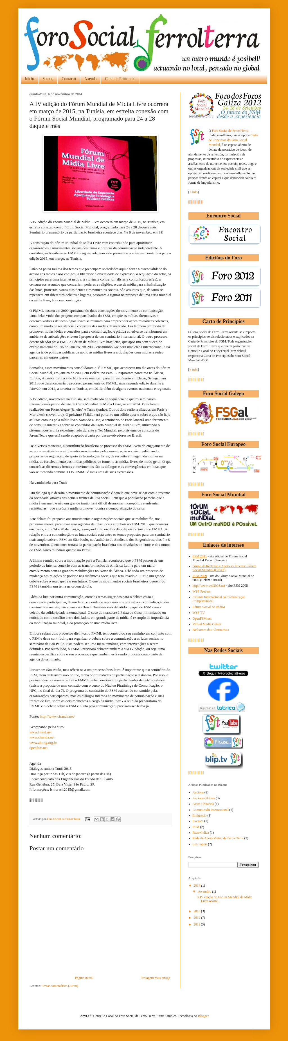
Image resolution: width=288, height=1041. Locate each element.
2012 (197, 918)
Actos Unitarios (203, 804)
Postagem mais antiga (155, 978)
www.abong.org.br (43, 742)
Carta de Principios (120, 79)
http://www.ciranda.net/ (57, 716)
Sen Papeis (200, 844)
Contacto (69, 79)
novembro (204, 891)
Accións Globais (204, 798)
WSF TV (199, 613)
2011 (197, 924)
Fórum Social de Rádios (209, 607)
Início (29, 79)
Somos (47, 79)
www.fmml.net (41, 732)
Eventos (198, 821)
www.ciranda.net (42, 737)
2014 (197, 885)
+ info (194, 192)
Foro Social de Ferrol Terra (64, 818)
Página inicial (84, 978)
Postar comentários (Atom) (60, 986)
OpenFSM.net (202, 618)
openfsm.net (39, 748)
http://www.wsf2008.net (209, 586)
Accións (198, 792)
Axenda (90, 79)
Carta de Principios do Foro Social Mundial (233, 140)
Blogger (203, 1016)
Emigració (200, 815)
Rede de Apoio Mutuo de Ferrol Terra (218, 838)
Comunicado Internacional (211, 810)
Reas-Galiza (201, 833)
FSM (196, 827)
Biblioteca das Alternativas (211, 630)
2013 (197, 911)
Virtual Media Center (207, 624)
